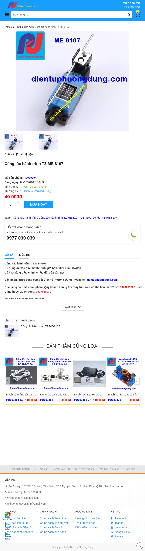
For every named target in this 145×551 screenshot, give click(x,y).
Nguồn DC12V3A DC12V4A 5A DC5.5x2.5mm (101, 394)
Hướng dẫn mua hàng (88, 518)
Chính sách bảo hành (53, 531)
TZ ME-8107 (109, 217)
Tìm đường (7, 516)
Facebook (119, 518)
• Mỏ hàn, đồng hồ (108, 469)
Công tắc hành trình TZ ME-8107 (59, 217)
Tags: (8, 217)
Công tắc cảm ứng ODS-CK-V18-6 (61, 394)
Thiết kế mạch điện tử (18, 527)
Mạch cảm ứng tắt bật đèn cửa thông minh (31, 394)
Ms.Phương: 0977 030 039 (24, 492)
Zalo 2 (8, 535)
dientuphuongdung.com (102, 279)
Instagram (119, 527)
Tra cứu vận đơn (85, 522)
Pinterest (118, 536)
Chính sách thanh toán (54, 518)
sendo (96, 217)
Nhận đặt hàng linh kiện (19, 531)
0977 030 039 (131, 3)
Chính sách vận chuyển (54, 522)
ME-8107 (86, 217)
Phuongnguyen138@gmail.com (27, 503)
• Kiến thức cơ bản (84, 469)
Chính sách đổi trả (51, 527)
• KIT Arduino (40, 469)
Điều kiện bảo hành (87, 527)
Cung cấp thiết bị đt (17, 522)
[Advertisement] (72, 436)
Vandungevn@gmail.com (23, 497)
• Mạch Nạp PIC (61, 469)
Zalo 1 (8, 525)
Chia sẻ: (10, 154)
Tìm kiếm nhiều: (20, 468)
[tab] (9, 255)
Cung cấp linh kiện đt (17, 518)
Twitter (117, 522)
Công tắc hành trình (25, 217)
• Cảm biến (129, 469)
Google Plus (120, 531)
